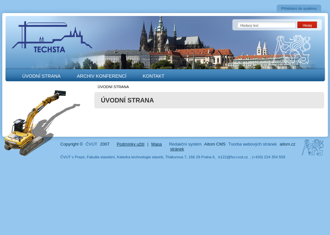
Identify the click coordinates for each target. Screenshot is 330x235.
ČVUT (91, 144)
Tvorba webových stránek (252, 144)
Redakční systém (185, 144)
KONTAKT (153, 76)
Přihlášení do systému (299, 8)
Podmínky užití (130, 144)
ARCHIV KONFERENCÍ (102, 76)
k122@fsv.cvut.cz (233, 157)
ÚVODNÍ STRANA (41, 76)
